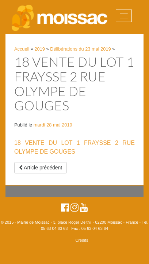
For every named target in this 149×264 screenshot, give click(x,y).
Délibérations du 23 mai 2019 (80, 49)
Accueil (21, 49)
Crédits (82, 240)
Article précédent (40, 167)
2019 (40, 49)
